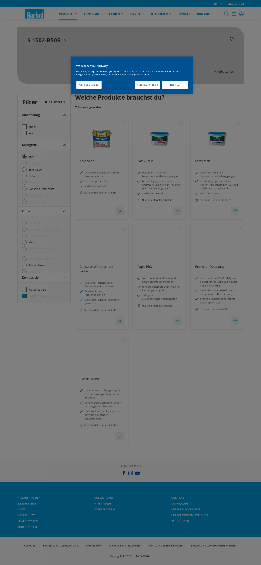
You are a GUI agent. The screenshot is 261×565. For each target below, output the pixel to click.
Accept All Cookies (147, 84)
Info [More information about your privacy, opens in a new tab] (146, 74)
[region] (132, 75)
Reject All (174, 84)
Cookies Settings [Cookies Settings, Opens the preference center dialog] (88, 84)
